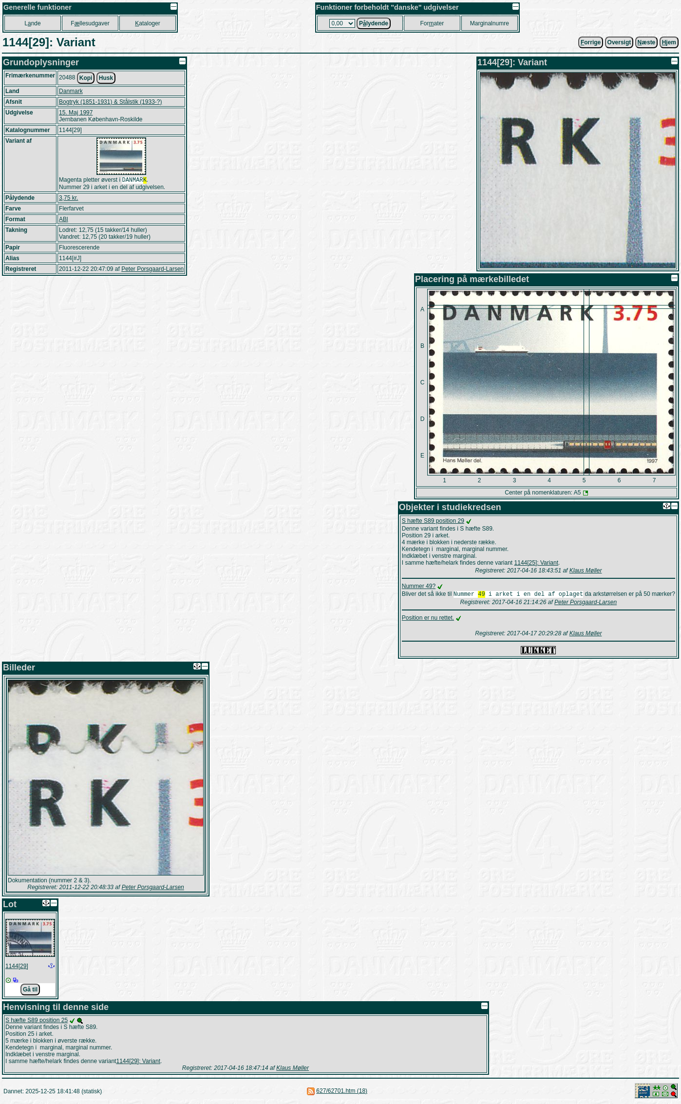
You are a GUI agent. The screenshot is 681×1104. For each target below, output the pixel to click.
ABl (63, 220)
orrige (591, 42)
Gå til (30, 990)
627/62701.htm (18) (341, 1091)
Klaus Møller (585, 570)
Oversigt (619, 42)
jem (669, 42)
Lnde (32, 23)
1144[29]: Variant (138, 1062)
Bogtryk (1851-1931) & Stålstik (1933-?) (110, 101)
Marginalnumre (489, 23)
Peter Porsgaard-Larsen (152, 269)
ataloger (147, 23)
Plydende (373, 23)
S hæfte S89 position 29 (433, 520)
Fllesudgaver (90, 23)
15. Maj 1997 (76, 112)
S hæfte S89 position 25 (36, 1021)
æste (647, 42)
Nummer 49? (418, 586)
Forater (432, 23)
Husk (106, 78)
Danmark (71, 91)
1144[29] (16, 967)
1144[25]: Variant (536, 562)
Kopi (86, 78)
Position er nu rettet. (428, 618)
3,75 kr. (68, 198)
